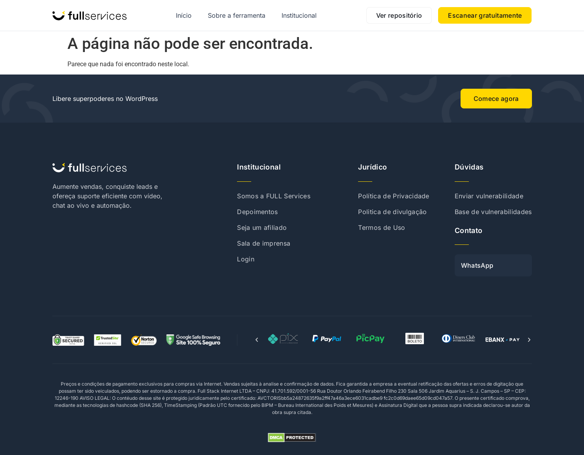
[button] (256, 340)
